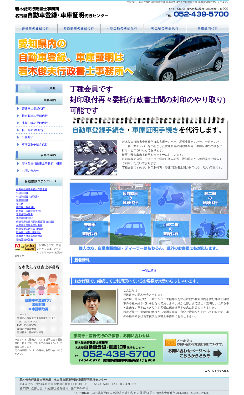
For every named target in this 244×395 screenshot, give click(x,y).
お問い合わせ (30, 170)
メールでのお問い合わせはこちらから (196, 348)
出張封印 (27, 137)
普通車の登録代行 (33, 108)
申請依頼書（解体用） (28, 196)
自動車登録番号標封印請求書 (31, 189)
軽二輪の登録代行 (33, 130)
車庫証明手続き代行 (35, 144)
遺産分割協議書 (24, 214)
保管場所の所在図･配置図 (30, 228)
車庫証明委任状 (24, 218)
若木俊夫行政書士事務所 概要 (42, 163)
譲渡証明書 (22, 200)
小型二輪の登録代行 (35, 123)
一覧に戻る (149, 270)
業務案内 (38, 99)
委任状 (19, 203)
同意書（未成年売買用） (29, 211)
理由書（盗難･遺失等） (28, 232)
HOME (38, 87)
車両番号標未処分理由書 (29, 236)
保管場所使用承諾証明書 (29, 225)
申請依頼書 (22, 193)
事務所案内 (38, 154)
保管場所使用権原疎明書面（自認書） (36, 221)
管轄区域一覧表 (24, 239)
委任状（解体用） (25, 207)
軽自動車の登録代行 (35, 115)
